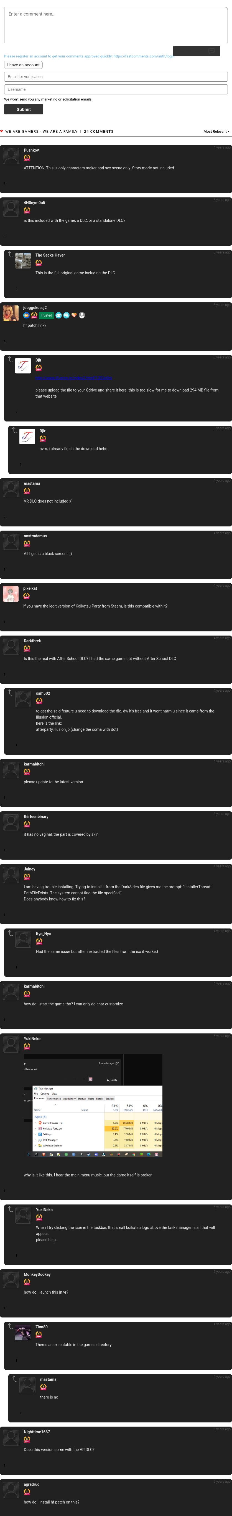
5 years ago (222, 200)
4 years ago (222, 147)
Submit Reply (197, 51)
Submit (24, 109)
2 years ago (222, 1482)
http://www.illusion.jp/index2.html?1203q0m (73, 378)
